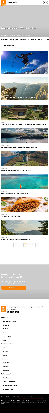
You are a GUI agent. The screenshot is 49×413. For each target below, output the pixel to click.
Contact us (6, 329)
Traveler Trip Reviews (9, 381)
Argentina (6, 370)
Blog (4, 340)
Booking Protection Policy (11, 385)
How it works (12, 2)
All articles (4, 39)
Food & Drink (14, 39)
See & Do (41, 39)
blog (13, 35)
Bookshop (6, 325)
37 (32, 245)
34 (22, 245)
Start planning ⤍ (14, 287)
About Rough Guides (9, 321)
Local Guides (32, 39)
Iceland (5, 359)
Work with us (7, 336)
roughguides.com (6, 35)
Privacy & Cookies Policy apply (36, 398)
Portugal (5, 351)
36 (29, 245)
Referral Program (8, 389)
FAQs (4, 332)
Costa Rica (6, 362)
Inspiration (23, 39)
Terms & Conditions (22, 398)
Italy (4, 347)
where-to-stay (21, 35)
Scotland (5, 366)
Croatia (5, 355)
